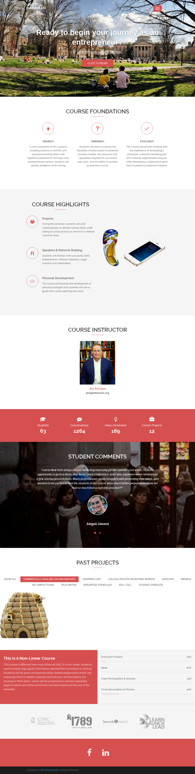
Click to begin (97, 63)
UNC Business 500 (49, 770)
